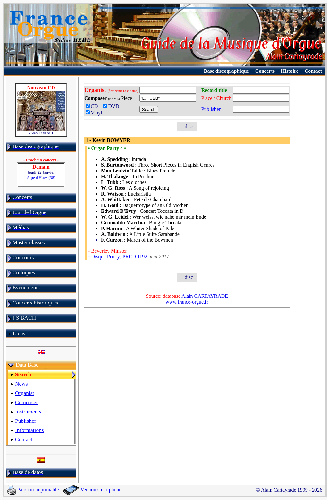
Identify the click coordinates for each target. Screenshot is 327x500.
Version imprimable (33, 489)
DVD (112, 106)
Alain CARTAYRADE (204, 296)
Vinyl (94, 112)
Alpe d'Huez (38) (41, 177)
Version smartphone (92, 489)
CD (93, 106)
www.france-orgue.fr (186, 301)
